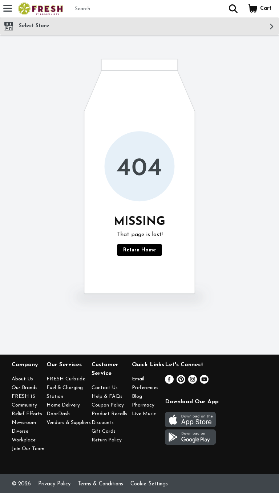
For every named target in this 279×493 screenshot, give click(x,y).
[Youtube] (204, 382)
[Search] (144, 9)
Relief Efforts (27, 414)
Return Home (139, 250)
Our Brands (24, 388)
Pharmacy (143, 405)
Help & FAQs (107, 396)
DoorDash (58, 414)
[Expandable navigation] (7, 8)
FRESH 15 (23, 396)
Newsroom (24, 422)
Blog (137, 396)
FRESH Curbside (65, 379)
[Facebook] (169, 382)
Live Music (144, 414)
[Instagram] (192, 382)
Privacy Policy (54, 484)
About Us (22, 379)
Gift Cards (104, 431)
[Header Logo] (39, 8)
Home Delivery (63, 405)
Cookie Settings (149, 484)
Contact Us (105, 388)
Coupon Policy (108, 405)
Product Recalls (109, 414)
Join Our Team (28, 449)
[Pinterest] (181, 382)
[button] (233, 8)
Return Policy (107, 440)
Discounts (103, 422)
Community (24, 405)
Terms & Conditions (100, 484)
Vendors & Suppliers (68, 422)
